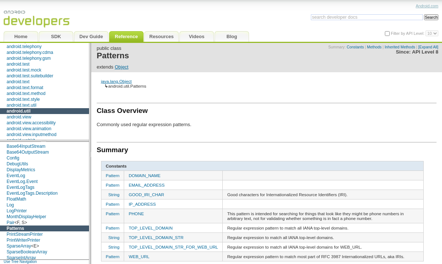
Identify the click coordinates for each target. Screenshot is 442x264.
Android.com (427, 6)
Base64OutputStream (28, 152)
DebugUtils (17, 163)
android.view (19, 117)
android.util (18, 111)
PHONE (136, 213)
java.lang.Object (116, 81)
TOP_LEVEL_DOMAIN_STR (156, 237)
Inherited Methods (400, 47)
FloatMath (16, 199)
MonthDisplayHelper (26, 216)
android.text (18, 81)
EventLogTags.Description (32, 193)
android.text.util (21, 105)
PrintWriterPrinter (23, 240)
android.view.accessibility (31, 122)
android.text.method (26, 93)
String (114, 194)
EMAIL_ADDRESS (146, 185)
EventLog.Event (22, 181)
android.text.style (23, 99)
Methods (374, 47)
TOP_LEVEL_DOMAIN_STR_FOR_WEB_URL (173, 247)
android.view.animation (29, 128)
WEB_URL (139, 256)
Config (13, 158)
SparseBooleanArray (27, 251)
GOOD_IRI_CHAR (146, 194)
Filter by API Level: (408, 33)
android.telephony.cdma (30, 52)
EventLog (16, 175)
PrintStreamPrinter (25, 234)
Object (122, 67)
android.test (18, 64)
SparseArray (19, 246)
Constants (355, 47)
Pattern (113, 175)
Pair (10, 222)
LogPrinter (17, 210)
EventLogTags (20, 187)
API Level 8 (425, 52)
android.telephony (24, 46)
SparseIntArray (21, 257)
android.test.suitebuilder (30, 75)
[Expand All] (428, 47)
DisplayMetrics (21, 169)
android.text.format (25, 87)
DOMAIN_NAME (144, 175)
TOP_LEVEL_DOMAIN (150, 227)
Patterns (15, 228)
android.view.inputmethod (31, 134)
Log (10, 205)
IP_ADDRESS (142, 204)
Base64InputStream (26, 146)
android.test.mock (24, 70)
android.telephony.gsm (29, 58)
